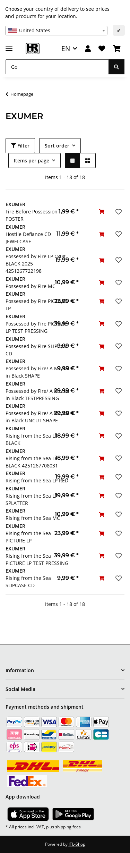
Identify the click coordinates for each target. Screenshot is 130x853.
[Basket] (116, 49)
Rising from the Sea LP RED (37, 480)
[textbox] (56, 30)
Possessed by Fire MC (30, 286)
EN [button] (65, 48)
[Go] (57, 66)
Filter (20, 145)
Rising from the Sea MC (33, 518)
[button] (88, 49)
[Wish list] (102, 49)
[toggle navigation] (9, 45)
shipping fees (68, 827)
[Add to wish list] (118, 211)
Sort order (57, 145)
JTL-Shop (77, 844)
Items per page (31, 160)
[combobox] (56, 30)
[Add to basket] (101, 212)
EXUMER (15, 204)
